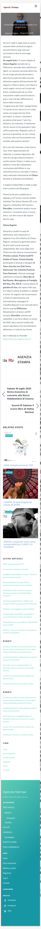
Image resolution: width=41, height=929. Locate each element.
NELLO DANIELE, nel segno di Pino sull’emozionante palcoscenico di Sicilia (17, 583)
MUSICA (20, 21)
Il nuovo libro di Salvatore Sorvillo (15, 569)
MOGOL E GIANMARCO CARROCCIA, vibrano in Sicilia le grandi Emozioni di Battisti (20, 602)
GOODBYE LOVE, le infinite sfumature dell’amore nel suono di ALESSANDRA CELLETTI (17, 593)
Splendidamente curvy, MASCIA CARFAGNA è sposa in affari (20, 623)
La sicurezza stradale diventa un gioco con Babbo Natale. (18, 677)
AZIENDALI (7, 832)
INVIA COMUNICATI (11, 847)
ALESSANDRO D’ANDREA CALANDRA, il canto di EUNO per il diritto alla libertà (18, 615)
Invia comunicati (9, 753)
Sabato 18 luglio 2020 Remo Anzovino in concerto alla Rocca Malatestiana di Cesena (20, 393)
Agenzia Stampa (11, 33)
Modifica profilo (9, 757)
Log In (5, 766)
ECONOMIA (9, 837)
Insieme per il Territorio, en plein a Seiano (18, 684)
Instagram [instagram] (9, 906)
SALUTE (6, 827)
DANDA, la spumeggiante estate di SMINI (18, 503)
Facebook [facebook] (9, 900)
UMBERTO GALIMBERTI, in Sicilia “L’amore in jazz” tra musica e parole (20, 575)
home (5, 749)
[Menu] (36, 6)
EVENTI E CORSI (10, 842)
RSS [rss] (7, 911)
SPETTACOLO (8, 807)
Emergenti (11, 818)
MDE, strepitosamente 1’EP (18, 465)
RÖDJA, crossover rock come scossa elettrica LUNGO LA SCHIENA (19, 544)
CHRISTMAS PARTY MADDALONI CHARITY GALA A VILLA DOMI (20, 658)
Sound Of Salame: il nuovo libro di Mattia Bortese (22, 409)
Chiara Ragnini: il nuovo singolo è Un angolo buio (20, 25)
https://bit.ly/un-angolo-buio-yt (17, 339)
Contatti (6, 770)
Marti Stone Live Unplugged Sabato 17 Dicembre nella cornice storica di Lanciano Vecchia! (18, 668)
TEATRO (8, 823)
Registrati (6, 762)
